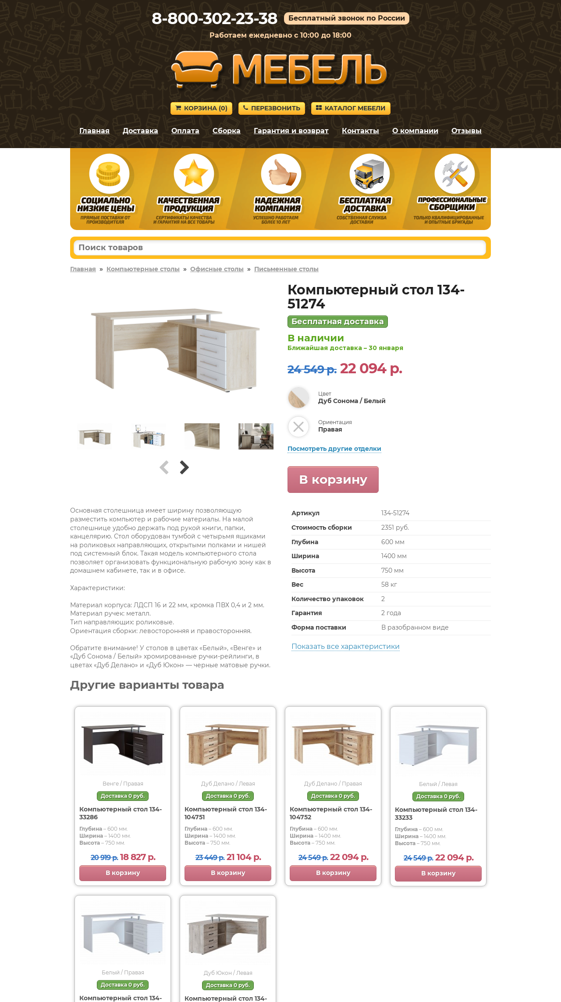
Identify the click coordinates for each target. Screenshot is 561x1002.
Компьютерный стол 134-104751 (226, 813)
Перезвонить (271, 108)
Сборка (227, 131)
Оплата (185, 131)
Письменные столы (286, 269)
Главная (94, 131)
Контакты (360, 131)
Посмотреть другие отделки (334, 449)
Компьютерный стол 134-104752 (331, 813)
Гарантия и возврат (291, 131)
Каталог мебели (351, 108)
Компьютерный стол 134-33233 (436, 813)
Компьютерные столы (143, 269)
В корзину (333, 479)
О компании (415, 131)
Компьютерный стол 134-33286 (120, 813)
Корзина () (201, 108)
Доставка (140, 131)
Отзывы (466, 131)
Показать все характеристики (345, 646)
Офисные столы (217, 269)
